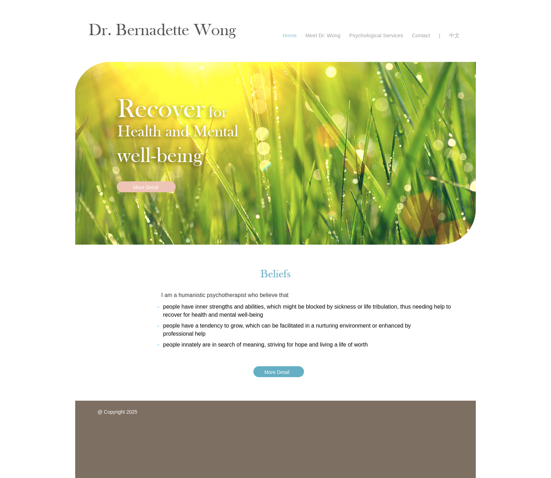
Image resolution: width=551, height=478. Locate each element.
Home (290, 35)
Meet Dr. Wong (323, 35)
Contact (421, 35)
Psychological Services (376, 35)
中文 (454, 35)
